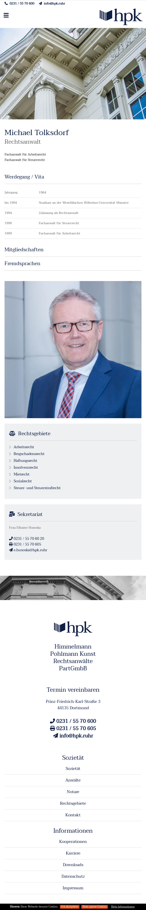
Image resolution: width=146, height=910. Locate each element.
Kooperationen (73, 841)
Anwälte (73, 780)
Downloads (73, 864)
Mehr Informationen (123, 907)
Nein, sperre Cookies (94, 907)
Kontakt (73, 815)
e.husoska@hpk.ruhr (28, 550)
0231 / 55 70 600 (19, 3)
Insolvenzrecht (26, 467)
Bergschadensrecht (29, 454)
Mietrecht (22, 474)
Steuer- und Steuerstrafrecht (37, 488)
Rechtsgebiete (73, 803)
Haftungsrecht (25, 461)
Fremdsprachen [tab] (22, 264)
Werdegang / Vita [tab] (24, 177)
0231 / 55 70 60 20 (26, 538)
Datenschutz (73, 876)
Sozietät (73, 768)
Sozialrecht (23, 481)
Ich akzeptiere (69, 907)
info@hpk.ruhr (52, 3)
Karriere (73, 853)
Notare (73, 791)
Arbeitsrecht (24, 447)
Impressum (73, 888)
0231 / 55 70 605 (25, 544)
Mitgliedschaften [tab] (24, 250)
